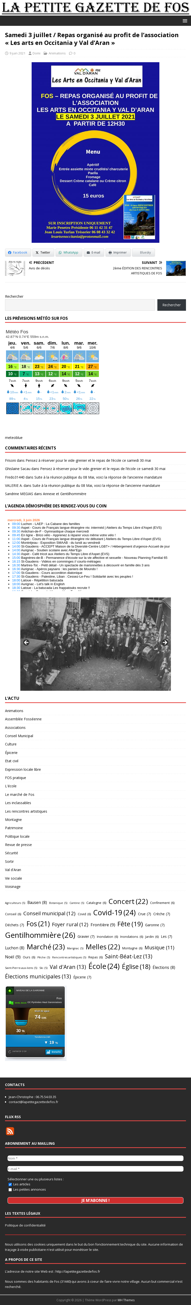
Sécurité (11, 853)
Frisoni (10, 460)
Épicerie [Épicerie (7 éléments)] (82, 977)
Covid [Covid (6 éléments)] (84, 913)
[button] (184, 20)
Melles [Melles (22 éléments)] (103, 946)
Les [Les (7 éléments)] (166, 937)
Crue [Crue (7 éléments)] (144, 914)
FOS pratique (15, 777)
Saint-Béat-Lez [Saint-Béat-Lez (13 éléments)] (128, 956)
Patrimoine (14, 827)
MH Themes (126, 1300)
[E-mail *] (95, 1168)
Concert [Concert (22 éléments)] (128, 901)
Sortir (9, 861)
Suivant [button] (164, 643)
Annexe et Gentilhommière (64, 493)
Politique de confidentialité (25, 1225)
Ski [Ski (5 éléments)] (43, 968)
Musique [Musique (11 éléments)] (159, 948)
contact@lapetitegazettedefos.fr (33, 1102)
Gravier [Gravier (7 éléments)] (86, 937)
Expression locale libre (23, 769)
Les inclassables (18, 802)
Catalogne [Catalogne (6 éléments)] (96, 902)
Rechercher (14, 296)
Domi (36, 53)
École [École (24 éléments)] (104, 966)
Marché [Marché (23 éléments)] (46, 946)
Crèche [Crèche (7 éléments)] (161, 914)
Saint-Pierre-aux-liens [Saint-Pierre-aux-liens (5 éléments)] (21, 968)
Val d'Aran (13, 869)
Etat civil (11, 760)
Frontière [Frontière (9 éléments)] (103, 924)
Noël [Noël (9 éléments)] (13, 956)
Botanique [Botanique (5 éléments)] (58, 903)
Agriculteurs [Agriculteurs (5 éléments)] (15, 903)
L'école (11, 786)
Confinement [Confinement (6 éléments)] (162, 902)
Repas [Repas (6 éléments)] (95, 957)
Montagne (13, 819)
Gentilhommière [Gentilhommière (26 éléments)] (40, 935)
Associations (15, 727)
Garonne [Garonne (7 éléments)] (155, 925)
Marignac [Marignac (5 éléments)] (75, 948)
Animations (57, 53)
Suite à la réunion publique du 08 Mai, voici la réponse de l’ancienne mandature (98, 477)
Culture (11, 744)
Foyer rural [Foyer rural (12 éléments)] (70, 924)
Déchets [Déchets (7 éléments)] (14, 925)
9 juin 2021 (17, 53)
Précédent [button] (26, 643)
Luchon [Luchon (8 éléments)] (14, 948)
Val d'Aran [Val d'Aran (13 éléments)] (68, 967)
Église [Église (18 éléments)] (136, 966)
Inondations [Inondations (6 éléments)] (131, 936)
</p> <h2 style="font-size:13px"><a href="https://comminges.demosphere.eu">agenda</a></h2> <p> (95, 553)
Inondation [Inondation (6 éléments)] (107, 936)
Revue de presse (18, 844)
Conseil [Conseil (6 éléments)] (13, 913)
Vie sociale (13, 878)
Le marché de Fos (19, 794)
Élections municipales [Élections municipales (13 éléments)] (38, 976)
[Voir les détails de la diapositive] (95, 644)
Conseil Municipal (19, 735)
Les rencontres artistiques (26, 811)
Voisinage (13, 886)
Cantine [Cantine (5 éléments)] (77, 903)
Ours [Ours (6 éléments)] (29, 957)
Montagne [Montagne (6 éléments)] (132, 948)
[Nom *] (95, 1158)
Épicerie (11, 752)
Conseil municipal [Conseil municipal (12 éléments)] (49, 913)
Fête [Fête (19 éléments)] (130, 924)
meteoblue (14, 437)
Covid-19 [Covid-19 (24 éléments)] (114, 912)
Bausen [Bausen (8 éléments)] (37, 902)
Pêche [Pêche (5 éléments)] (43, 957)
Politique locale (17, 836)
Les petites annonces (27, 1189)
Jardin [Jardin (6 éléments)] (152, 936)
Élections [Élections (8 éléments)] (164, 967)
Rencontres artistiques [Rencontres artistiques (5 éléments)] (69, 957)
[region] (95, 644)
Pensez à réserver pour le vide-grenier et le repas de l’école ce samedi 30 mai (88, 460)
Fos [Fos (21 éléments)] (38, 923)
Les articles (19, 1183)
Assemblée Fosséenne (23, 719)
